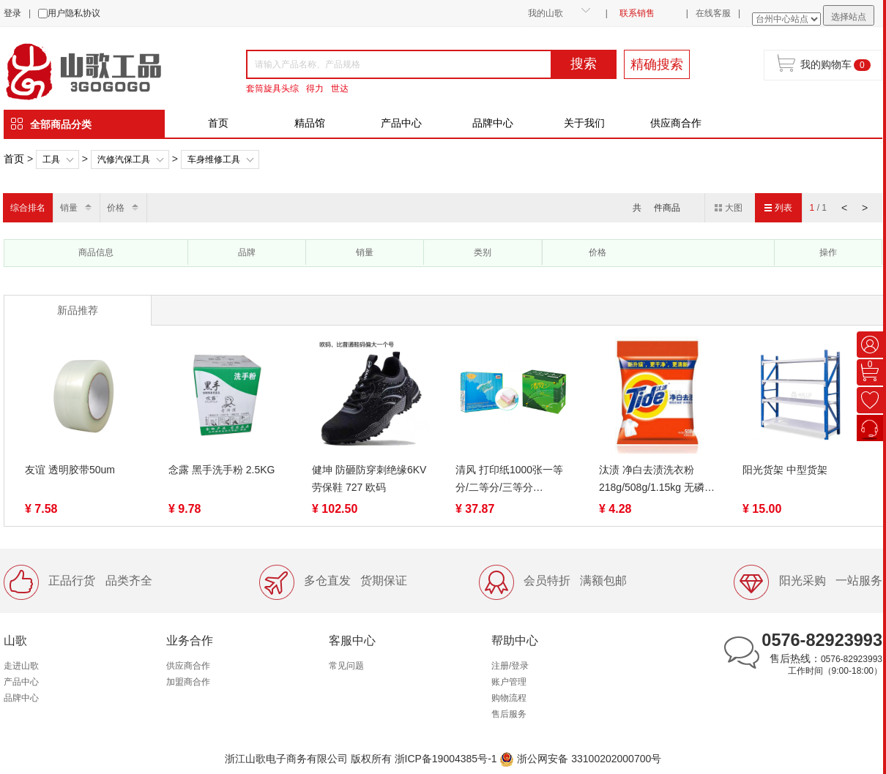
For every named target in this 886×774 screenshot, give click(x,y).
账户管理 (508, 682)
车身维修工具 (213, 159)
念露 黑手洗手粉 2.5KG (221, 470)
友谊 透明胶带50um (70, 470)
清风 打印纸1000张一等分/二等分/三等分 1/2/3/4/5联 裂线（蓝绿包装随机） (512, 480)
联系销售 (637, 13)
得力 (315, 88)
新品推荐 (77, 310)
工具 (51, 159)
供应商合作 (675, 123)
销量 (69, 208)
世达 (340, 88)
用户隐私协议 (74, 13)
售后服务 (508, 714)
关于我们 (584, 123)
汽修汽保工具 (123, 159)
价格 (115, 208)
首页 (218, 123)
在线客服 (713, 13)
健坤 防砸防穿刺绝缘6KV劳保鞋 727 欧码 (369, 478)
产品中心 (401, 123)
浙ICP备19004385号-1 (446, 758)
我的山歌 (545, 13)
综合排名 (27, 208)
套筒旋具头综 (272, 88)
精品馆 (309, 123)
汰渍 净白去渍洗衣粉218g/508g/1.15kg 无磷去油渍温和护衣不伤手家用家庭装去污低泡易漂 (657, 480)
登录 (12, 13)
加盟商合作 (188, 682)
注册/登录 (510, 666)
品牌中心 (492, 123)
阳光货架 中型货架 (784, 470)
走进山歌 (21, 666)
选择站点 (848, 17)
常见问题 (346, 666)
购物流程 (508, 698)
